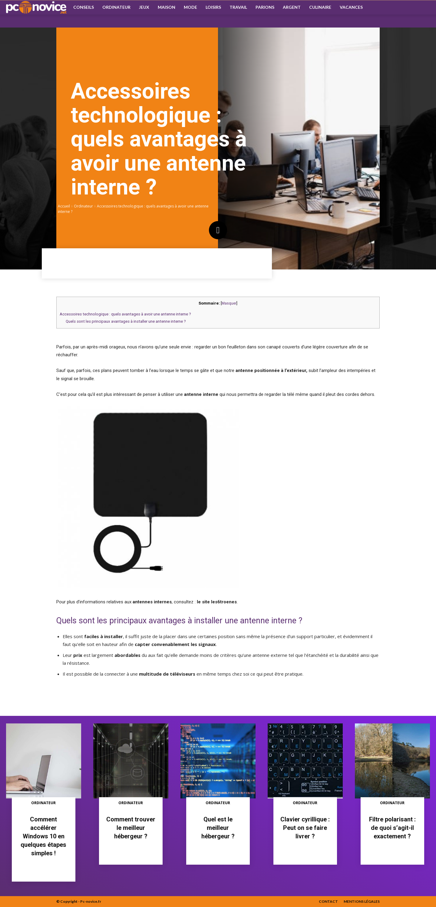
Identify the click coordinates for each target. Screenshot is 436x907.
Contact (328, 901)
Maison (166, 7)
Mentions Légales (362, 901)
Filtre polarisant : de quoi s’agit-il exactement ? (392, 828)
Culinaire (320, 7)
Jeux (144, 7)
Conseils (83, 7)
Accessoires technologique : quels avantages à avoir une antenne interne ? (125, 314)
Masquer (229, 303)
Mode (190, 7)
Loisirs (213, 7)
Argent (292, 7)
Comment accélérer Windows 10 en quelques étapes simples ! (43, 836)
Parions (265, 7)
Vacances (351, 7)
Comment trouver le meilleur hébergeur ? (130, 828)
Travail (238, 7)
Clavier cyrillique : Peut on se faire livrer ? (305, 828)
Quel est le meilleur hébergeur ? (218, 828)
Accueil (64, 206)
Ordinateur (116, 7)
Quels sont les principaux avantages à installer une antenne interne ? (126, 321)
